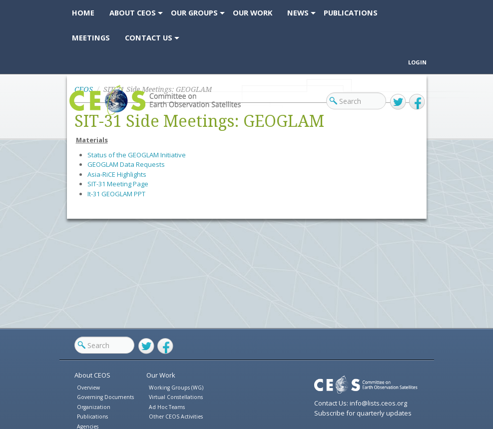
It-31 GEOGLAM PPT (116, 193)
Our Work (160, 375)
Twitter (398, 101)
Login (417, 62)
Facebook (417, 101)
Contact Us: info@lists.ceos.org (360, 403)
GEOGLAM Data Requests (126, 164)
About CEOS (92, 375)
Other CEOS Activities (176, 416)
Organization (93, 407)
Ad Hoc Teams (167, 407)
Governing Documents (105, 397)
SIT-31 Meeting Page (117, 183)
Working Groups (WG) (176, 387)
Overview (88, 387)
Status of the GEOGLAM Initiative (136, 154)
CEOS (78, 114)
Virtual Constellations (176, 397)
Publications (92, 416)
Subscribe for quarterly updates (363, 413)
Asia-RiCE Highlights (116, 174)
